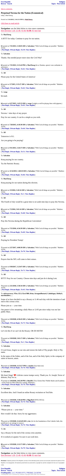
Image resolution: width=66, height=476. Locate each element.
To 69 (23, 232)
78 (2, 400)
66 (2, 148)
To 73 (23, 323)
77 (2, 381)
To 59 (23, 50)
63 (2, 84)
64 (2, 103)
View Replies (30, 50)
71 (2, 247)
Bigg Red (30, 400)
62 (2, 65)
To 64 (23, 128)
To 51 (23, 152)
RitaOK (30, 381)
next (36, 31)
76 (2, 366)
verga (29, 103)
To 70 (23, 251)
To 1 (22, 194)
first (2, 31)
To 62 (23, 88)
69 (2, 209)
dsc (29, 421)
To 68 (23, 213)
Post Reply (5, 50)
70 (2, 228)
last (39, 31)
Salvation (31, 46)
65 (2, 125)
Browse (3, 4)
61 (2, 46)
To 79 (23, 448)
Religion (62, 2)
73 (2, 286)
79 (2, 421)
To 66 (23, 175)
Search (9, 4)
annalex (31, 366)
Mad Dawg (31, 65)
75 (2, 338)
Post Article (61, 4)
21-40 (18, 31)
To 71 (23, 270)
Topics (53, 4)
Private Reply (15, 50)
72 (2, 267)
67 (2, 171)
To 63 (23, 105)
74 (2, 319)
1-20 (13, 31)
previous (8, 31)
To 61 (23, 69)
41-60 (23, 31)
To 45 (23, 290)
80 (2, 444)
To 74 (23, 368)
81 (33, 31)
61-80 (29, 31)
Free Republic (6, 2)
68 (2, 190)
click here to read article (10, 23)
